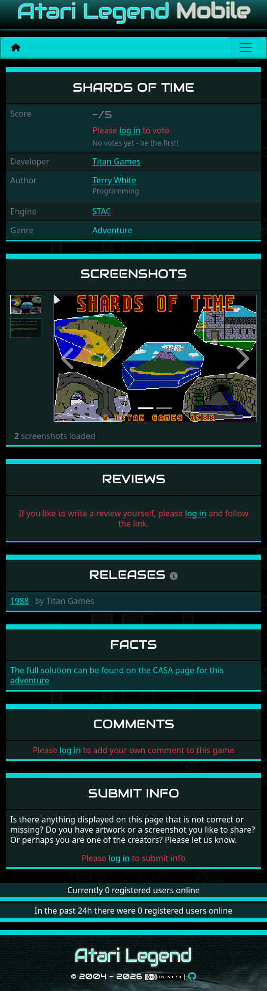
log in (130, 130)
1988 (19, 601)
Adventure (112, 230)
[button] (69, 358)
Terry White (114, 180)
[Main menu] (245, 47)
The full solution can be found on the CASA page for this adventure (117, 675)
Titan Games (116, 161)
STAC (101, 211)
